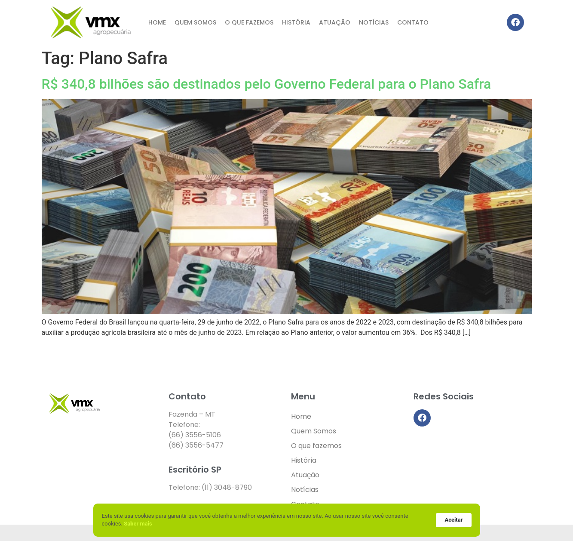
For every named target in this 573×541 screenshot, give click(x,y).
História (296, 22)
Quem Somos (195, 22)
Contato (413, 22)
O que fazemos (249, 22)
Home (157, 22)
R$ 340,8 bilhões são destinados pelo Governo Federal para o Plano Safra (266, 84)
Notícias (374, 22)
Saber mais (138, 523)
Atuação (334, 22)
